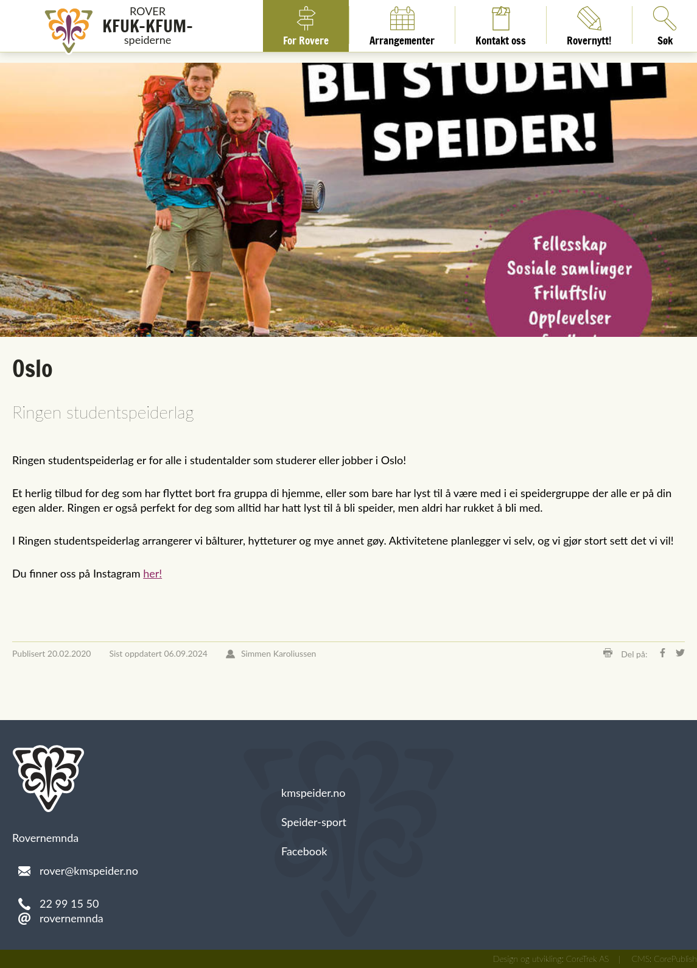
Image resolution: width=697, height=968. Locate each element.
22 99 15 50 (69, 903)
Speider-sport (313, 821)
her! (152, 573)
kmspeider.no (313, 792)
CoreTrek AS (587, 958)
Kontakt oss (500, 25)
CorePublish (675, 958)
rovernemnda (71, 918)
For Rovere (306, 25)
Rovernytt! (589, 25)
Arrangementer (402, 25)
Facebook (304, 851)
